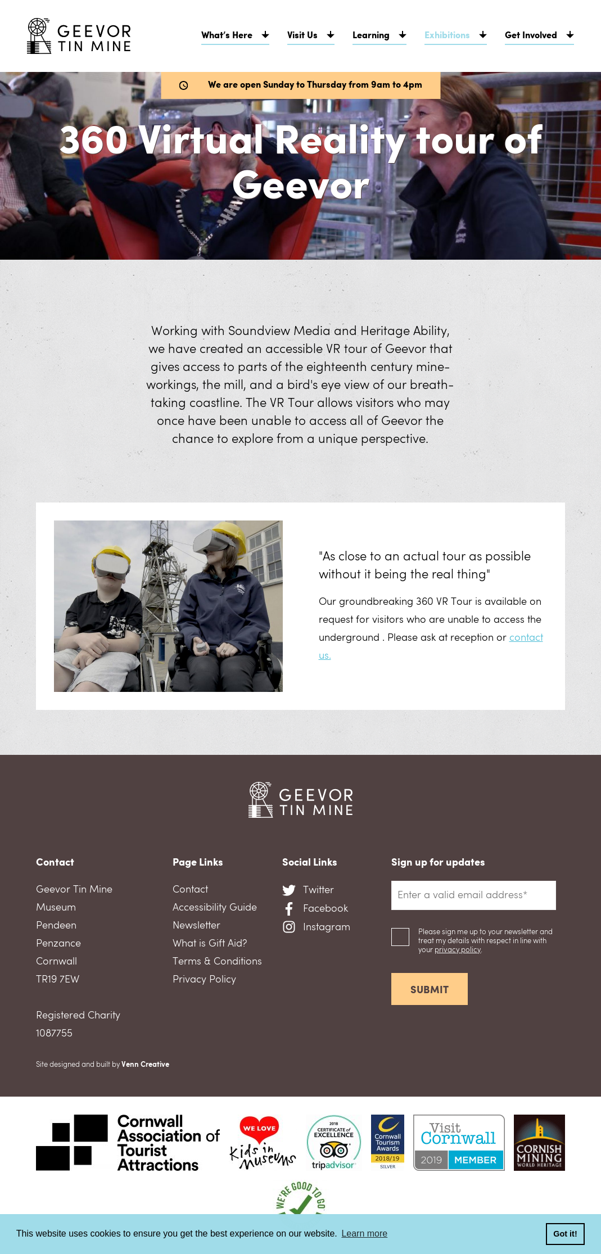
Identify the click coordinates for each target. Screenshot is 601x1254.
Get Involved (531, 35)
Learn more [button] (364, 1233)
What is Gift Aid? (210, 944)
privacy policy (458, 950)
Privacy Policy (204, 980)
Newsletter (196, 926)
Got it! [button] (565, 1233)
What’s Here (226, 35)
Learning (371, 35)
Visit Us (302, 35)
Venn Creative (145, 1065)
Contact (190, 890)
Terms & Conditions (217, 962)
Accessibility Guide (215, 908)
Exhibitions (447, 35)
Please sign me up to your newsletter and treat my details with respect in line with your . (485, 941)
